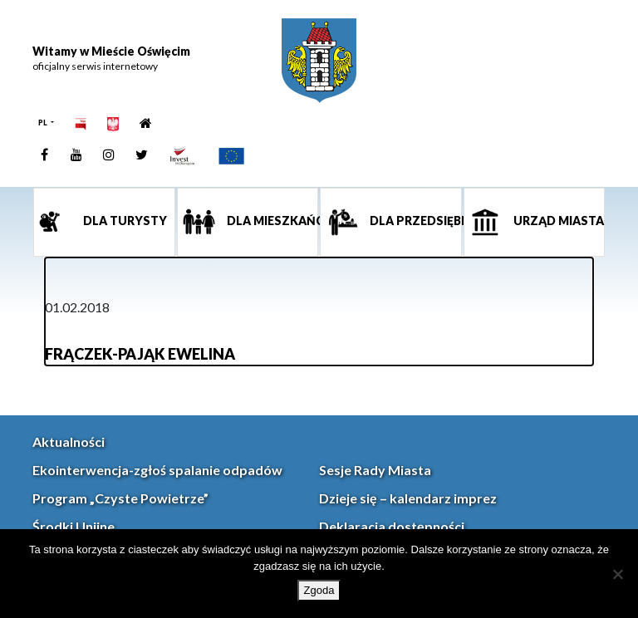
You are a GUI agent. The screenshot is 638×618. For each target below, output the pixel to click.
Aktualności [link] (68, 441)
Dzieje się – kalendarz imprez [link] (408, 498)
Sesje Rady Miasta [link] (375, 470)
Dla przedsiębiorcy (414, 220)
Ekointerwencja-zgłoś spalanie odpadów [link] (157, 470)
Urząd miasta (557, 220)
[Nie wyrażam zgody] (617, 574)
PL (43, 122)
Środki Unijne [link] (73, 526)
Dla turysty (124, 220)
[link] (319, 60)
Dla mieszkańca (271, 220)
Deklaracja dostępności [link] (391, 526)
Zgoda (319, 590)
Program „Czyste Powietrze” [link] (120, 498)
